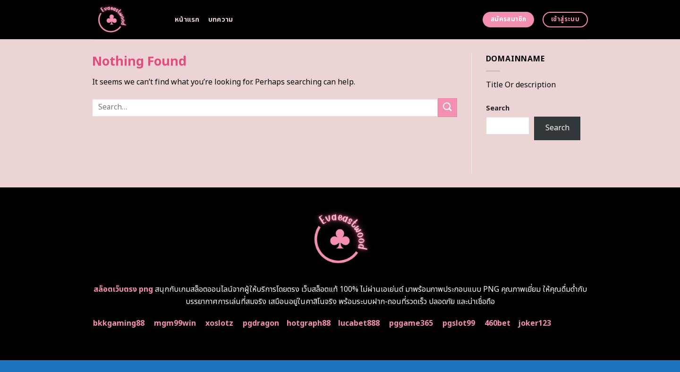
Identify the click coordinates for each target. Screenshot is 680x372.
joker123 (534, 323)
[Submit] (447, 107)
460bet (497, 323)
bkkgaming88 (118, 323)
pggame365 (411, 323)
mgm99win (175, 323)
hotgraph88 (309, 323)
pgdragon (261, 323)
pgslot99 (458, 323)
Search (498, 108)
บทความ (220, 20)
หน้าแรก (187, 20)
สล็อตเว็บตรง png (123, 289)
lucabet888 (359, 323)
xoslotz (219, 323)
